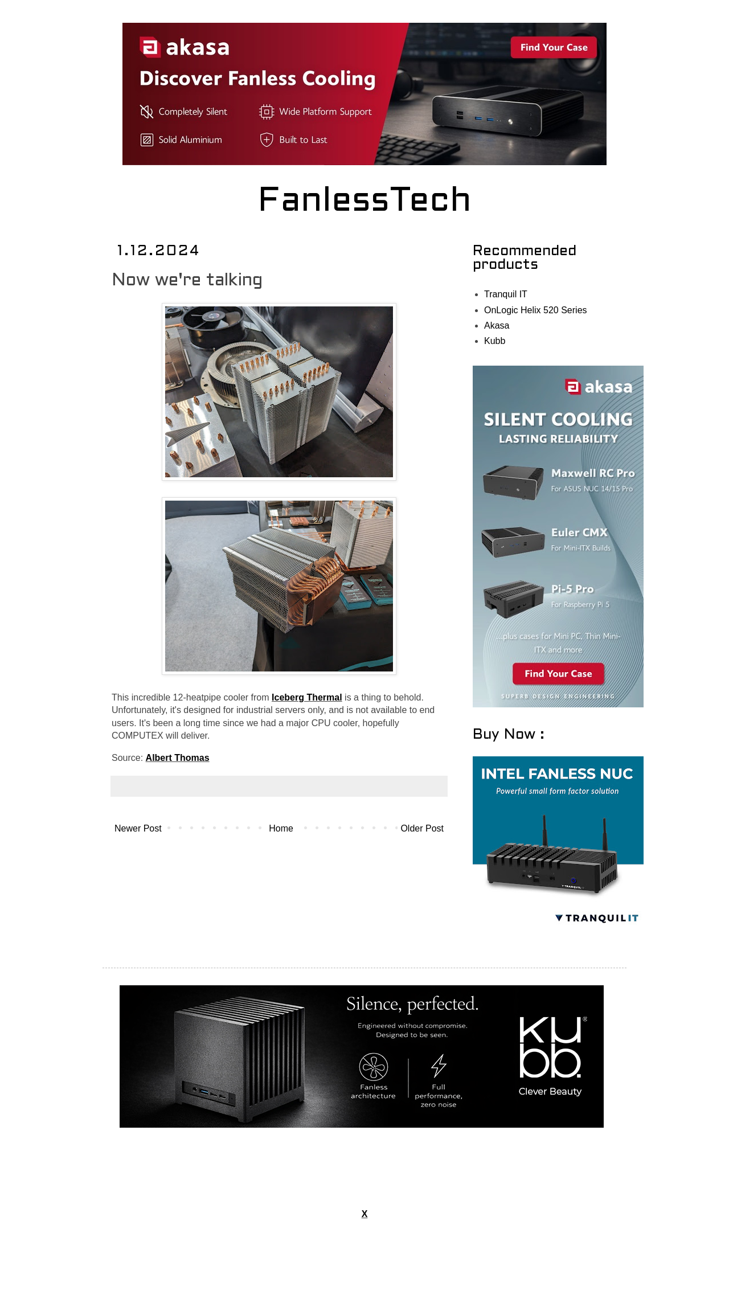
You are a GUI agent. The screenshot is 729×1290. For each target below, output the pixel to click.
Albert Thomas (178, 758)
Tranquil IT (505, 294)
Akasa (496, 325)
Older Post (422, 828)
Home (281, 828)
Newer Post (138, 828)
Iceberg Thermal (307, 697)
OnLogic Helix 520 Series (535, 310)
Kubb (494, 341)
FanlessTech (365, 202)
